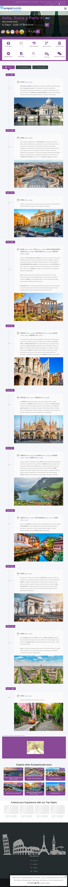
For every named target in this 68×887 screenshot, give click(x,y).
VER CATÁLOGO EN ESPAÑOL (19, 1)
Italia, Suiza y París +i (23, 18)
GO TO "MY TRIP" (33, 1)
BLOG (41, 1)
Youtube (34, 869)
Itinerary (8, 67)
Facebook (34, 858)
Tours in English (50, 4)
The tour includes (40, 67)
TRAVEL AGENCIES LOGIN (60, 1)
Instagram (34, 862)
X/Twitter (34, 865)
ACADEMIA (47, 1)
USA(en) (63, 4)
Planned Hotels (23, 67)
